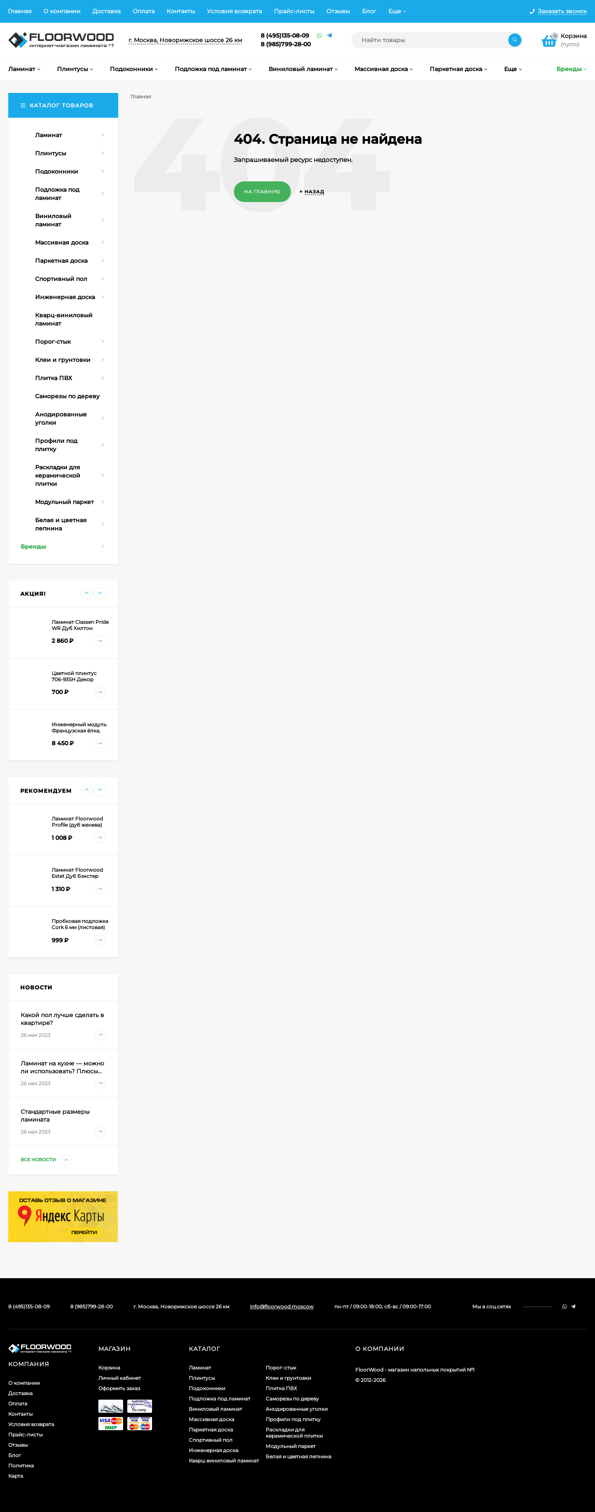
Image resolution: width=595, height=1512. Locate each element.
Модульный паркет (291, 1446)
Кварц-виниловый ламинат (224, 1460)
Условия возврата (234, 11)
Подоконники (207, 1388)
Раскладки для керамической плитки (294, 1432)
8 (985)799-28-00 (286, 44)
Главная (19, 11)
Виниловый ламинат (215, 1409)
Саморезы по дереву (292, 1399)
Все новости (46, 1159)
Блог (369, 11)
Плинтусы (202, 1378)
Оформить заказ (119, 1388)
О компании (62, 11)
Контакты (181, 11)
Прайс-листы (294, 11)
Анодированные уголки (297, 1409)
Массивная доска (211, 1419)
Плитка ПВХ (281, 1388)
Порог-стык (281, 1368)
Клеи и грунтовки (288, 1378)
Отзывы (338, 11)
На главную (262, 192)
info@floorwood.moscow (282, 1306)
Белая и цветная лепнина (298, 1456)
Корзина (109, 1368)
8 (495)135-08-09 (285, 35)
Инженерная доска (213, 1450)
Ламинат (200, 1368)
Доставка (107, 11)
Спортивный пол (211, 1440)
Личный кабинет (119, 1378)
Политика (21, 1465)
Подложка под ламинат (219, 1399)
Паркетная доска (211, 1429)
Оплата (144, 11)
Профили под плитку (293, 1419)
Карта (15, 1476)
